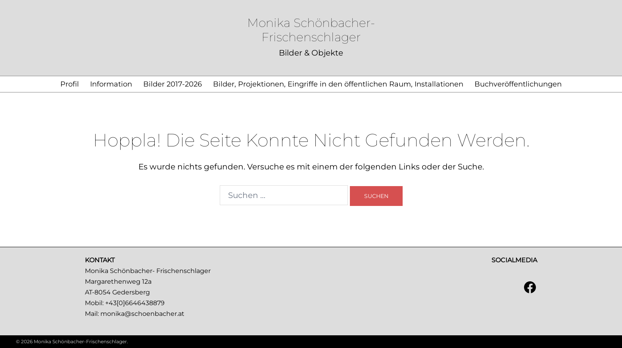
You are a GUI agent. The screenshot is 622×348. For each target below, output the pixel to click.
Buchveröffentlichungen (518, 84)
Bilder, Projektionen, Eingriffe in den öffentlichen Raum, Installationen (338, 84)
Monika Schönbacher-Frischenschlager (311, 29)
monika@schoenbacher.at (142, 313)
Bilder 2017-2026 (172, 84)
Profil (69, 84)
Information (111, 84)
